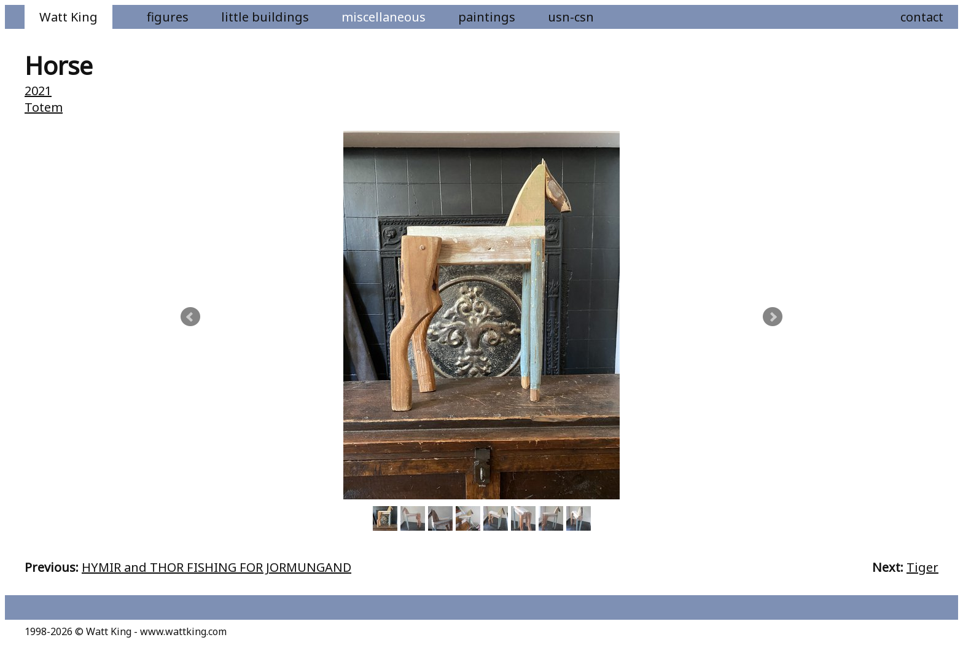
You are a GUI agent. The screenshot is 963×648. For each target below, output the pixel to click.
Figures (168, 17)
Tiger (922, 567)
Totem (44, 107)
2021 (38, 90)
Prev (190, 317)
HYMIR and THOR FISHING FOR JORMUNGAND (216, 567)
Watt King (68, 17)
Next (772, 317)
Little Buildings (265, 17)
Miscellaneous (383, 17)
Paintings (486, 17)
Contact (921, 17)
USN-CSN (571, 17)
